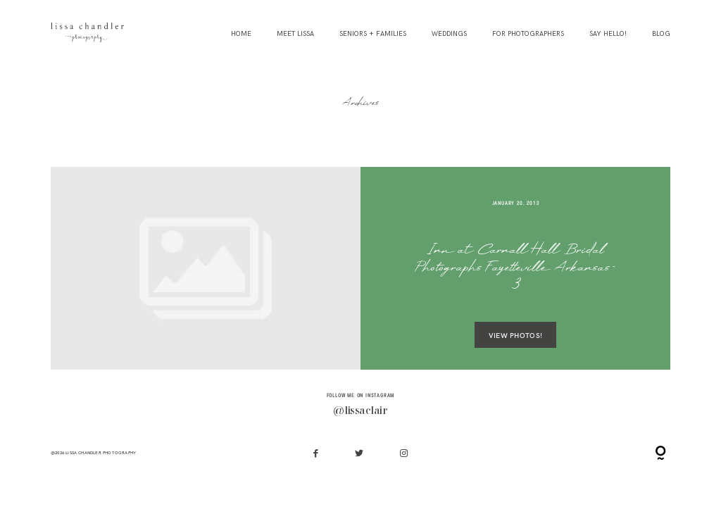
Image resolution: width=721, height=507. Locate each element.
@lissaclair (360, 411)
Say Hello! (608, 34)
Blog (661, 34)
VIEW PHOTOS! (515, 335)
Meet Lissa (295, 34)
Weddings (449, 34)
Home (241, 34)
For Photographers (528, 34)
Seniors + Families (372, 34)
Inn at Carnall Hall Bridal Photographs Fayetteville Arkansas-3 (515, 268)
